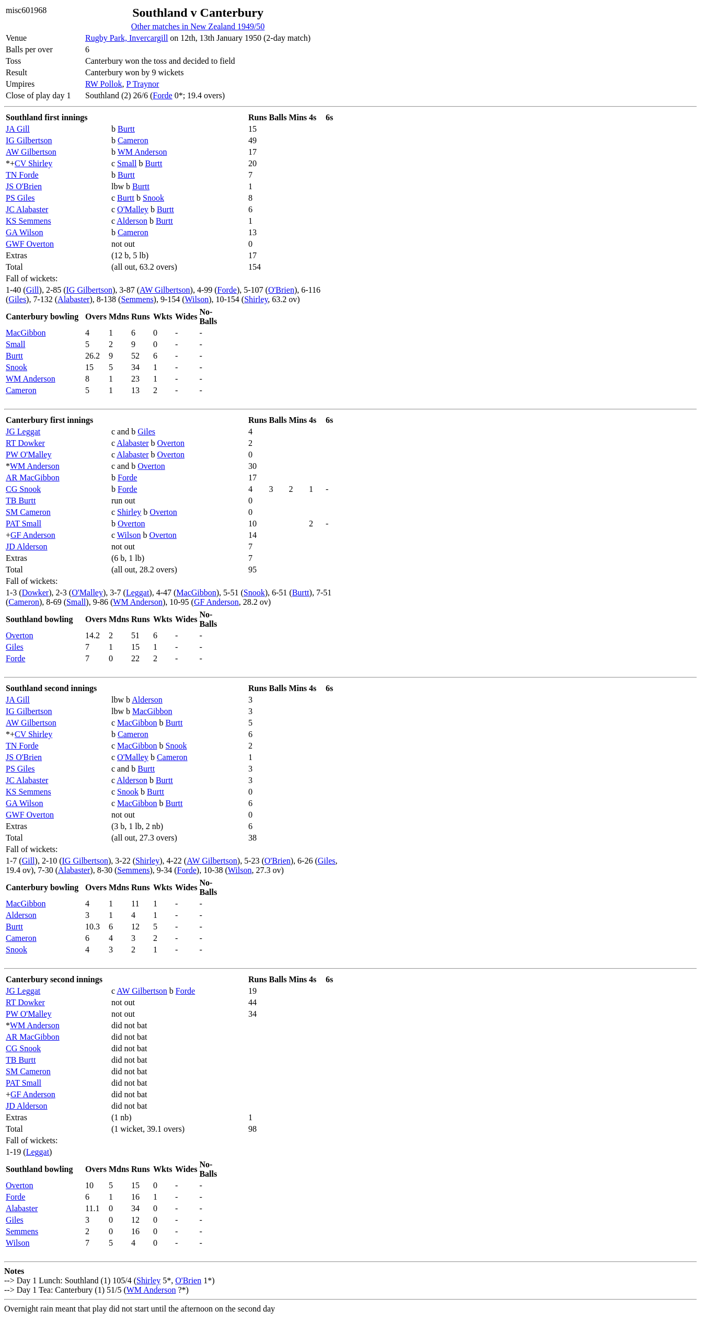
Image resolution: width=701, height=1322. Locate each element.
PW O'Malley (28, 454)
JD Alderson (27, 546)
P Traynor (142, 83)
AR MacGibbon (33, 477)
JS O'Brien (24, 186)
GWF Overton (30, 243)
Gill (32, 289)
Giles (17, 299)
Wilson (197, 299)
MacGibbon (25, 332)
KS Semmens (28, 220)
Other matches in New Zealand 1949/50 (198, 26)
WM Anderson (142, 151)
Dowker (35, 592)
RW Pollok (103, 83)
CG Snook (23, 489)
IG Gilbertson (29, 140)
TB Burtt (21, 500)
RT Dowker (25, 443)
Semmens (137, 299)
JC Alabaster (27, 209)
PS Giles (20, 197)
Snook (153, 197)
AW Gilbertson (31, 151)
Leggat (137, 592)
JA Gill (18, 128)
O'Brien (281, 289)
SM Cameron (28, 512)
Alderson (132, 220)
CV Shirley (33, 163)
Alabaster (73, 299)
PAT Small (23, 523)
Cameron (133, 140)
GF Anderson (32, 535)
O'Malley (132, 209)
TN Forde (22, 174)
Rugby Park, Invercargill (126, 37)
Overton (171, 443)
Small (126, 163)
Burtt (126, 128)
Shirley (256, 299)
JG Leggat (23, 431)
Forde (162, 95)
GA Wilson (24, 232)
